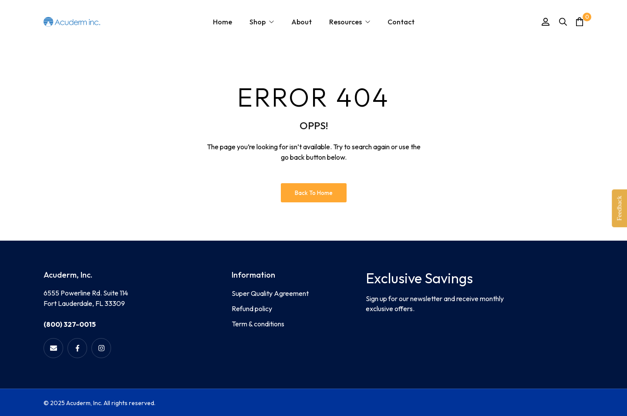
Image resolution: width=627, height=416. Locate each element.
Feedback (619, 207)
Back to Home (314, 192)
